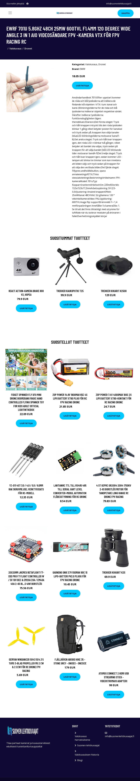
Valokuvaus (15, 48)
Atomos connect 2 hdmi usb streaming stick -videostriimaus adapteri (114, 677)
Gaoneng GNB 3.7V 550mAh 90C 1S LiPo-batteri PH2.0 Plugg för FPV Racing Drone (70, 576)
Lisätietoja (82, 85)
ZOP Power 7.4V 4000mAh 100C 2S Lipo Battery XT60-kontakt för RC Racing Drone (114, 398)
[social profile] (27, 3)
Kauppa (126, 13)
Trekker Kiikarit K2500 (114, 291)
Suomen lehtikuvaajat (88, 745)
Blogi (80, 760)
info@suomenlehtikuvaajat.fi (118, 3)
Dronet (28, 48)
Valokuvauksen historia (87, 754)
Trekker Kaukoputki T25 (70, 291)
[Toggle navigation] (10, 12)
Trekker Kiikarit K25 (113, 572)
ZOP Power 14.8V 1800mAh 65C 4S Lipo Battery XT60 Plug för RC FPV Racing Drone (69, 398)
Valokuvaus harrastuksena (82, 738)
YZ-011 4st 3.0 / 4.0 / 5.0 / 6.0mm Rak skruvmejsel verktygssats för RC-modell (26, 489)
